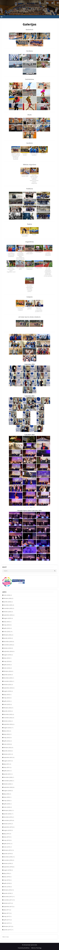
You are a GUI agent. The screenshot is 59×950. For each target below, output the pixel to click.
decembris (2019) (8, 817)
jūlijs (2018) (6, 873)
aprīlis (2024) (7, 664)
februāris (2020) (8, 810)
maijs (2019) (7, 840)
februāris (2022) (8, 747)
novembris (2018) (8, 860)
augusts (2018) (7, 870)
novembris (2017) (8, 900)
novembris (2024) (8, 644)
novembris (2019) (8, 820)
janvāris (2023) (7, 711)
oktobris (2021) (7, 754)
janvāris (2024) (7, 674)
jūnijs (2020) (7, 797)
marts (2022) (7, 744)
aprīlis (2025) (7, 628)
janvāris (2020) (7, 814)
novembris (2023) (8, 681)
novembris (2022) (8, 717)
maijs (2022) (7, 737)
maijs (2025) (7, 625)
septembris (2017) (8, 906)
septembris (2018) (8, 867)
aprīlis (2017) (7, 920)
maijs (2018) (7, 880)
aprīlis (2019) (7, 843)
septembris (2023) (8, 688)
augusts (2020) (7, 790)
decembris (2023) (8, 678)
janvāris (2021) (7, 774)
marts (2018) (7, 886)
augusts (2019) (7, 830)
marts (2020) (7, 807)
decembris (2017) (8, 896)
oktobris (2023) (7, 684)
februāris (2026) (8, 598)
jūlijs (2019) (6, 833)
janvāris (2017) (7, 929)
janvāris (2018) (7, 893)
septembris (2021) (8, 757)
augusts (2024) (7, 654)
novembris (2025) (8, 608)
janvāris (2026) (7, 601)
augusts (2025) (7, 618)
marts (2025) (7, 631)
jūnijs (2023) (7, 694)
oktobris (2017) (7, 903)
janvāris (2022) (7, 751)
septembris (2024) (8, 651)
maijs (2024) (7, 661)
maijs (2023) (7, 698)
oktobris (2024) (7, 648)
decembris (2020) (8, 777)
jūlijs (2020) (6, 794)
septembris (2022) (8, 724)
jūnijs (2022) (7, 734)
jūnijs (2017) (7, 913)
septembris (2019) (8, 827)
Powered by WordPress (24, 948)
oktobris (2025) (7, 611)
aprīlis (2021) (7, 770)
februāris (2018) (8, 890)
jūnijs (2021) (7, 767)
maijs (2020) (7, 800)
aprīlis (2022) (7, 741)
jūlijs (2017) (6, 910)
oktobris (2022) (7, 721)
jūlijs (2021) (6, 764)
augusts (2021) (7, 760)
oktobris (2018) (7, 863)
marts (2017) (7, 923)
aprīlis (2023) (7, 701)
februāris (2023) (8, 707)
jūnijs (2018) (7, 876)
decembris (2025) (8, 605)
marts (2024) (7, 668)
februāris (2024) (8, 671)
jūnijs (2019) (7, 837)
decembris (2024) (8, 641)
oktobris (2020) (7, 784)
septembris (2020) (8, 787)
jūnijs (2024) (7, 658)
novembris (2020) (8, 780)
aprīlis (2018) (7, 883)
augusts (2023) (7, 691)
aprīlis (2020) (7, 804)
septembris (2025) (8, 615)
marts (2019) (7, 847)
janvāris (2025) (7, 638)
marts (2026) (7, 595)
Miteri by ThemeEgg (36, 948)
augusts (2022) (7, 727)
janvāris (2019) (7, 853)
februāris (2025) (8, 635)
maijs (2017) (7, 916)
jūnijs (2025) (7, 621)
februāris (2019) (8, 850)
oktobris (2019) (7, 823)
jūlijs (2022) (6, 731)
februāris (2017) (8, 926)
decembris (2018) (8, 857)
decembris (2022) (8, 714)
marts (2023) (7, 704)
